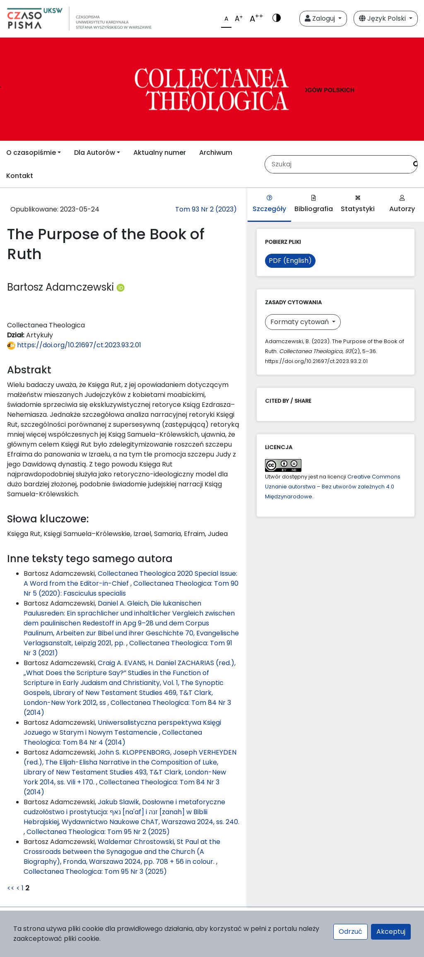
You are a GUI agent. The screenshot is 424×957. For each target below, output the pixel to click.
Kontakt (19, 175)
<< (10, 888)
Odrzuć (350, 931)
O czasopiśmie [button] (31, 152)
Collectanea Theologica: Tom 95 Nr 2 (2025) (98, 832)
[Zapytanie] (336, 164)
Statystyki (358, 204)
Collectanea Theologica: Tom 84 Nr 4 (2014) (113, 737)
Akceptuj (390, 931)
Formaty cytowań (300, 322)
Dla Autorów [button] (94, 152)
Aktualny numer (159, 152)
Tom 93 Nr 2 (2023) (206, 209)
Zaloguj (321, 18)
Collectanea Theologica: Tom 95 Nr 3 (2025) (95, 871)
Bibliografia (313, 204)
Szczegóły (269, 204)
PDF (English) (290, 260)
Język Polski (383, 18)
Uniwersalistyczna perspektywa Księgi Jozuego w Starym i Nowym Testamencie (122, 727)
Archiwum (215, 152)
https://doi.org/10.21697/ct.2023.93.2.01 (74, 345)
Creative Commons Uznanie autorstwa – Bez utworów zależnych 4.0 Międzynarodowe (332, 486)
